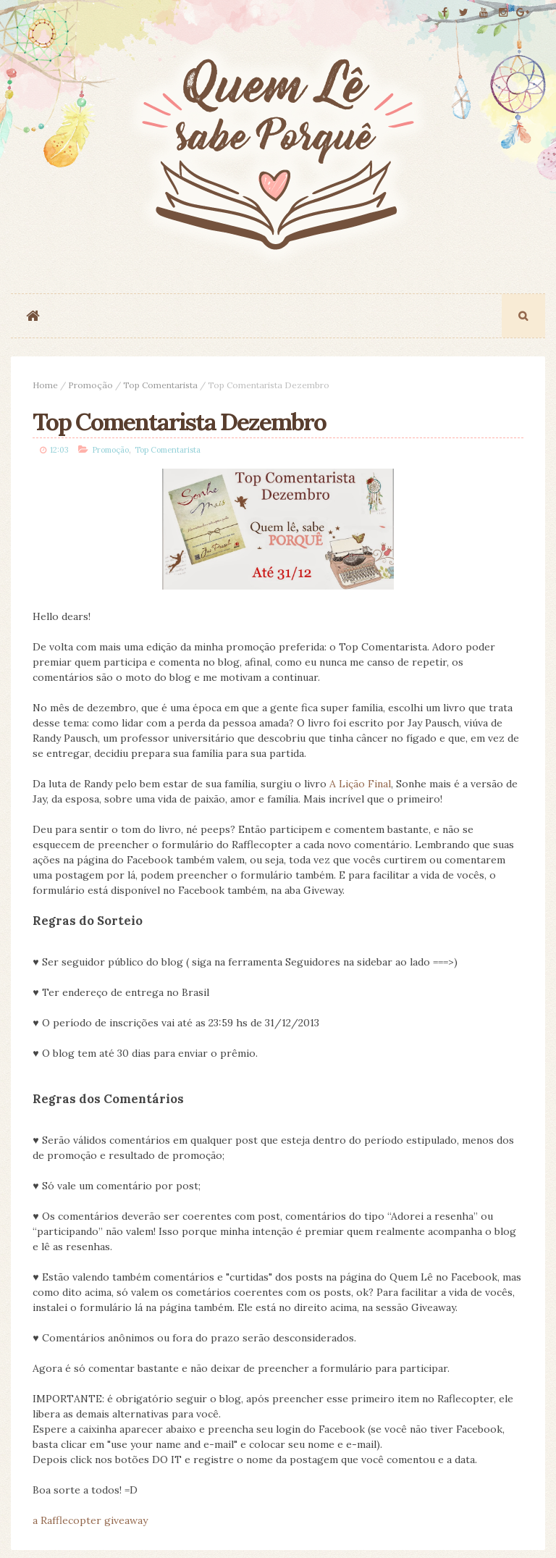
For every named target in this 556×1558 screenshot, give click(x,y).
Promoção (90, 386)
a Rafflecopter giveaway (90, 1523)
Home (45, 386)
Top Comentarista (160, 386)
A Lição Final (360, 787)
